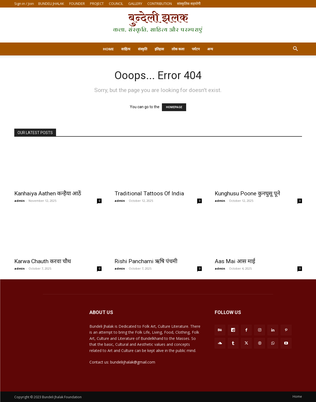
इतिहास (159, 49)
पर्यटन (196, 49)
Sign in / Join (24, 3)
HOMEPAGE (174, 107)
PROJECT (97, 3)
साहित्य (125, 49)
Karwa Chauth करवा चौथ (42, 261)
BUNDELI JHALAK (51, 3)
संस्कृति (142, 49)
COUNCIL (116, 3)
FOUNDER (77, 3)
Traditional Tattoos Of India (149, 193)
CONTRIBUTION (159, 3)
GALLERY (135, 3)
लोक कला (178, 49)
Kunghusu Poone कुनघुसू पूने (247, 193)
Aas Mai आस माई (235, 261)
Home (108, 49)
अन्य (210, 49)
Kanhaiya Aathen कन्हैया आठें (47, 193)
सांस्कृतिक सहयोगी (188, 3)
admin (19, 201)
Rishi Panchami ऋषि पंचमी (145, 261)
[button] (295, 49)
